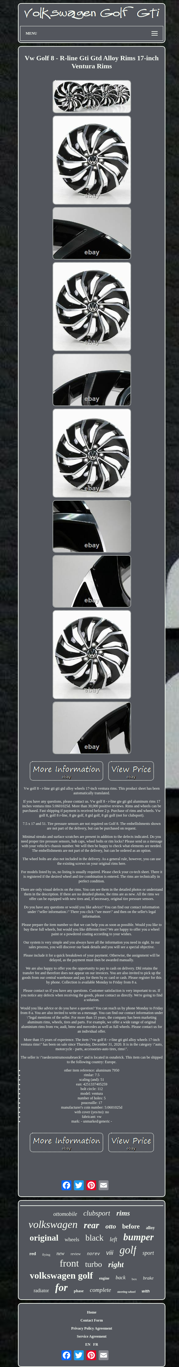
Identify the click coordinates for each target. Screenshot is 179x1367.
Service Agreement (91, 1336)
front (69, 1263)
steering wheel (126, 1291)
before (131, 1226)
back (121, 1277)
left (113, 1239)
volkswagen (53, 1224)
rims (123, 1213)
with (146, 1291)
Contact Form (91, 1320)
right (116, 1264)
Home (91, 1312)
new (61, 1253)
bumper (138, 1237)
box (134, 1279)
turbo (93, 1264)
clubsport (96, 1213)
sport (148, 1253)
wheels (72, 1239)
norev (93, 1253)
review (75, 1254)
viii (109, 1252)
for (61, 1287)
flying (46, 1254)
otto (110, 1226)
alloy (150, 1227)
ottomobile (65, 1214)
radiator (41, 1290)
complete (100, 1290)
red (32, 1253)
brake (148, 1278)
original (44, 1237)
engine (104, 1278)
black (94, 1237)
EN (88, 1344)
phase (79, 1290)
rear (91, 1225)
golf (128, 1250)
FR (95, 1344)
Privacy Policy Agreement (91, 1328)
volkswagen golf (61, 1275)
